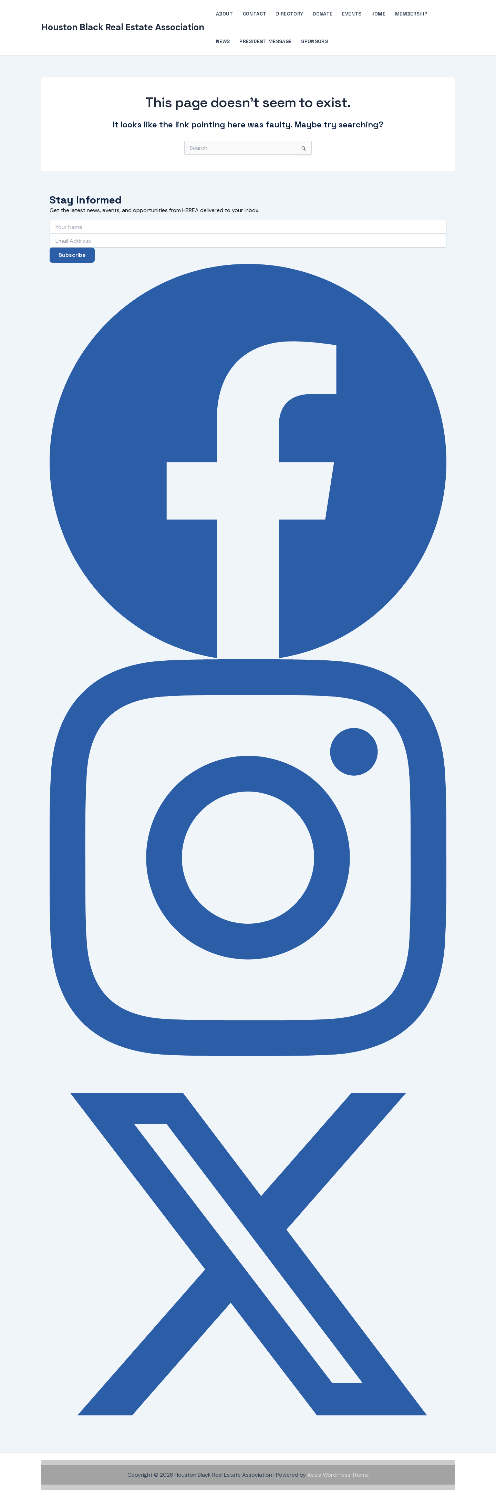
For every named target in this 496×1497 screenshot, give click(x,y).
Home (378, 14)
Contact (254, 14)
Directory (289, 14)
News (223, 41)
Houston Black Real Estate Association (122, 27)
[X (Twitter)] (248, 1254)
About (224, 14)
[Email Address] (248, 241)
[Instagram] (248, 857)
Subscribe (72, 255)
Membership (411, 14)
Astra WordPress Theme (338, 1474)
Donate (322, 14)
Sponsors (314, 41)
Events (351, 14)
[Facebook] (248, 461)
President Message (265, 41)
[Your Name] (248, 227)
